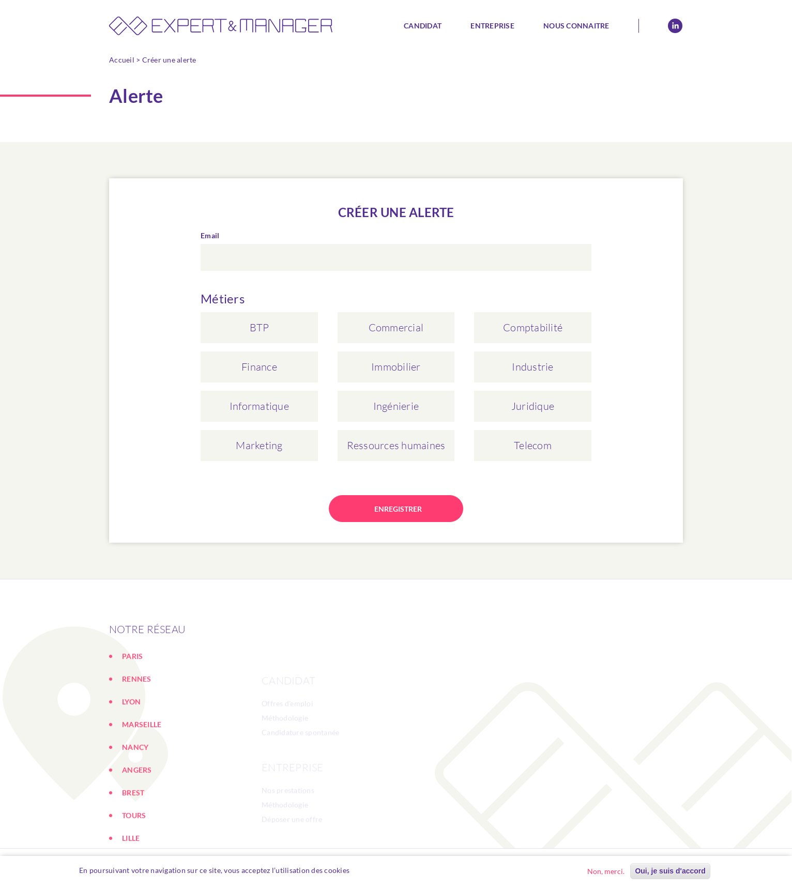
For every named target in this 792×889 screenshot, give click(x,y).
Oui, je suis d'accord (670, 871)
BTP (259, 327)
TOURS (134, 854)
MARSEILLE (141, 763)
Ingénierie (396, 406)
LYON (131, 741)
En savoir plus (378, 870)
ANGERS (137, 809)
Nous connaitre (576, 25)
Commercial (396, 327)
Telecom (533, 445)
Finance (259, 366)
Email (210, 235)
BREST (133, 831)
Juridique (532, 406)
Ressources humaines (396, 445)
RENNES (136, 718)
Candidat (422, 25)
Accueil (121, 59)
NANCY (135, 786)
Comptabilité (532, 327)
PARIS (132, 695)
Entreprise (492, 25)
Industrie (532, 366)
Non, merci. (606, 871)
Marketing (259, 445)
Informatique (259, 406)
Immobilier (396, 366)
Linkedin (675, 25)
